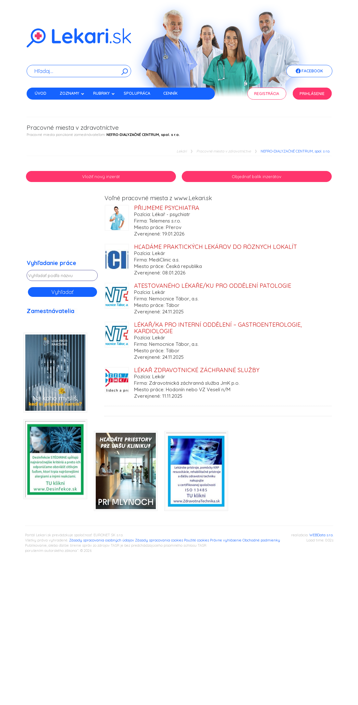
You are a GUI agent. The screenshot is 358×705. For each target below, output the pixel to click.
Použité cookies (196, 540)
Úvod (40, 93)
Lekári (182, 151)
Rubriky (104, 93)
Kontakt (44, 104)
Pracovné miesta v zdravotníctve (223, 151)
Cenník (170, 93)
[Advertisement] (62, 227)
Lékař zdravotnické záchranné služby (196, 370)
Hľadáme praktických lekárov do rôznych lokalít (215, 246)
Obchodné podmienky (261, 540)
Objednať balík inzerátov (256, 176)
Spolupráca (137, 93)
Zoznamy (72, 93)
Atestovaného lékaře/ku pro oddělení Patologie (212, 285)
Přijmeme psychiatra (166, 208)
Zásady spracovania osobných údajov (101, 540)
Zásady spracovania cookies (159, 540)
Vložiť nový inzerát (101, 176)
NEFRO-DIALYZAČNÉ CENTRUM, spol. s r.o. (295, 151)
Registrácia (266, 93)
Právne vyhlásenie (225, 540)
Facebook (309, 71)
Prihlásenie (312, 93)
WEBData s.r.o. (321, 535)
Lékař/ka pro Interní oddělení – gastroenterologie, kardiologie (218, 328)
